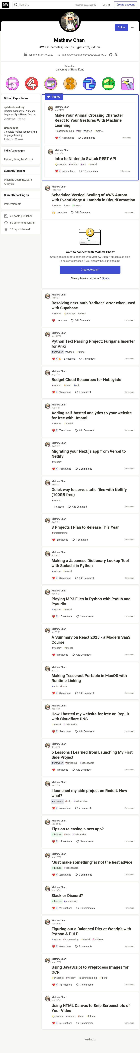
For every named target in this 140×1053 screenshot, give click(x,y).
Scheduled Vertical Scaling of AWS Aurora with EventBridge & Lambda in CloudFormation (93, 197)
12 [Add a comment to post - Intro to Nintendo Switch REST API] (88, 171)
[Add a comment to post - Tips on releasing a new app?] (62, 841)
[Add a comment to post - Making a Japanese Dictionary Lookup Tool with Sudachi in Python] (61, 578)
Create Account (90, 269)
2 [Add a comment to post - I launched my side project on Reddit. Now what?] (83, 808)
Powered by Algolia (85, 5)
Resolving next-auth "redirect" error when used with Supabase (93, 305)
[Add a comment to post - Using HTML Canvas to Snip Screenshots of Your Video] (62, 1023)
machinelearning (64, 131)
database (97, 939)
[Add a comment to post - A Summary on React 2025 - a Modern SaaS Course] (60, 655)
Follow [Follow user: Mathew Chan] (121, 27)
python (87, 131)
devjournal (71, 763)
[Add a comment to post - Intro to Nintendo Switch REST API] (65, 171)
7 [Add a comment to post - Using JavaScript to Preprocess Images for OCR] (84, 985)
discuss (57, 834)
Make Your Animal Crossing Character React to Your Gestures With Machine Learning (89, 120)
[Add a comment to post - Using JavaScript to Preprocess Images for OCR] (62, 985)
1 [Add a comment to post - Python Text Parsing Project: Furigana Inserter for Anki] (87, 359)
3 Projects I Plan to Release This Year (85, 527)
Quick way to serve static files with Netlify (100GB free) (89, 492)
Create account (125, 4)
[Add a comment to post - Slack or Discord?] (62, 908)
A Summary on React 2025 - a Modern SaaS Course (91, 640)
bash (63, 686)
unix (55, 686)
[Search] (16, 5)
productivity (71, 901)
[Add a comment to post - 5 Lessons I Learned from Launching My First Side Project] (60, 770)
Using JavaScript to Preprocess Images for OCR (90, 970)
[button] (12, 83)
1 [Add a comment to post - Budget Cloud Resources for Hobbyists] (82, 392)
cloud (67, 385)
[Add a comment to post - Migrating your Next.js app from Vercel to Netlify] (61, 469)
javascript (61, 164)
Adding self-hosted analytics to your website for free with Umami (92, 415)
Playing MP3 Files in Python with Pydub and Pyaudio (91, 601)
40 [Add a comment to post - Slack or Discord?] (85, 908)
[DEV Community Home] (5, 4)
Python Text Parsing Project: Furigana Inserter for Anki (93, 344)
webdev (74, 164)
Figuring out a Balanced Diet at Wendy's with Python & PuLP (91, 931)
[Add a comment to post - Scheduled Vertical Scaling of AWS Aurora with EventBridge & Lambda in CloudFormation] (59, 212)
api (78, 131)
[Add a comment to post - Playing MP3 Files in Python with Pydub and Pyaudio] (62, 616)
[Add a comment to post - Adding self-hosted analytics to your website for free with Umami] (61, 430)
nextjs (82, 313)
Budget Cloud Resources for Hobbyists (86, 379)
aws (67, 205)
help (68, 801)
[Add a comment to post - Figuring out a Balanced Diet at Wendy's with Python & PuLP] (61, 946)
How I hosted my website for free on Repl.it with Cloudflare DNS (90, 716)
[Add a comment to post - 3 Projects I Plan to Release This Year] (60, 540)
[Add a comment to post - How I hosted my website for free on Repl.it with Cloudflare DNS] (61, 731)
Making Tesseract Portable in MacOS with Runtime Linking (89, 678)
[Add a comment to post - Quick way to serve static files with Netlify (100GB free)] (58, 506)
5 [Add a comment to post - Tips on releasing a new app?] (84, 841)
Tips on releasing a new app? (78, 829)
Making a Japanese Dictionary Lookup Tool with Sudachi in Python (90, 563)
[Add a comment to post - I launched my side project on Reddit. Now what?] (61, 808)
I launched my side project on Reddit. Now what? (89, 793)
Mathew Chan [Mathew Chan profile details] (62, 107)
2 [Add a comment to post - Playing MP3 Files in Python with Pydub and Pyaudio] (84, 616)
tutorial (98, 131)
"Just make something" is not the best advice (92, 862)
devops (76, 205)
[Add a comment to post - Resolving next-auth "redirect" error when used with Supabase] (59, 320)
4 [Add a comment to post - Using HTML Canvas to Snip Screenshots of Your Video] (84, 1023)
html (81, 1016)
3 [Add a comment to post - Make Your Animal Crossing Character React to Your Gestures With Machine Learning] (86, 138)
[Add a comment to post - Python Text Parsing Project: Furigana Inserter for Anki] (63, 359)
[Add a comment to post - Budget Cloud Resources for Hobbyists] (61, 392)
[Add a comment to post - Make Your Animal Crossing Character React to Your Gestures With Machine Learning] (64, 138)
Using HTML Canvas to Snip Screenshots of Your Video (91, 1008)
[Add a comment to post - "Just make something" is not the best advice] (61, 875)
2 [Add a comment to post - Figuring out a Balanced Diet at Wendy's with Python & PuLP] (83, 946)
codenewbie (70, 724)
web (76, 385)
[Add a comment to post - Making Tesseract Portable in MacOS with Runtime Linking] (61, 693)
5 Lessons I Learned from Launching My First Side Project (92, 755)
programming (60, 533)
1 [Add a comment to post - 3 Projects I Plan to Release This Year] (79, 540)
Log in (106, 4)
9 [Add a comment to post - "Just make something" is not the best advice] (83, 875)
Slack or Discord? (67, 895)
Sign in (106, 278)
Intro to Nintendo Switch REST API (85, 158)
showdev (57, 352)
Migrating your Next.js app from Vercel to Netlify (89, 454)
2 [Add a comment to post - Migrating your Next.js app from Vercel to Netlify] (83, 469)
